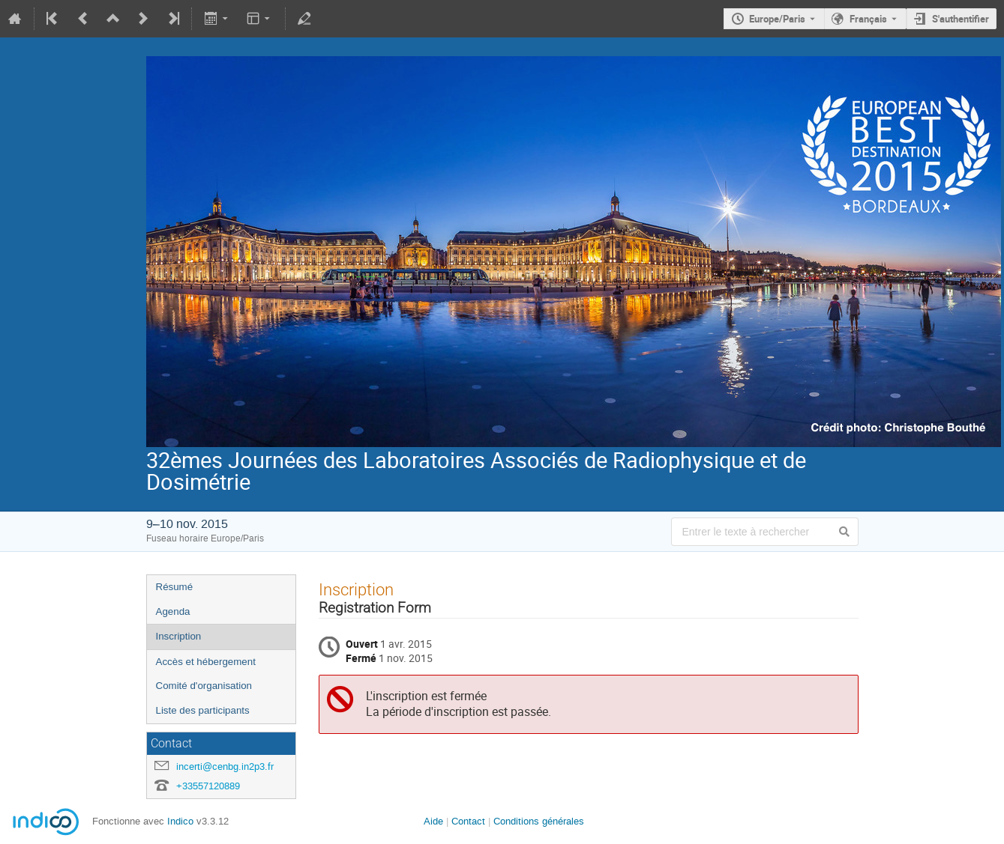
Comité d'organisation (204, 685)
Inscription (179, 636)
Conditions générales (538, 821)
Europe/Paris (777, 18)
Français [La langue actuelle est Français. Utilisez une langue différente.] (868, 18)
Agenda (173, 611)
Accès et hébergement (206, 661)
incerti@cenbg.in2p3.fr (225, 766)
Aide (433, 821)
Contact (468, 821)
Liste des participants (203, 710)
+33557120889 (208, 786)
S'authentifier (960, 18)
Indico (180, 821)
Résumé (174, 586)
